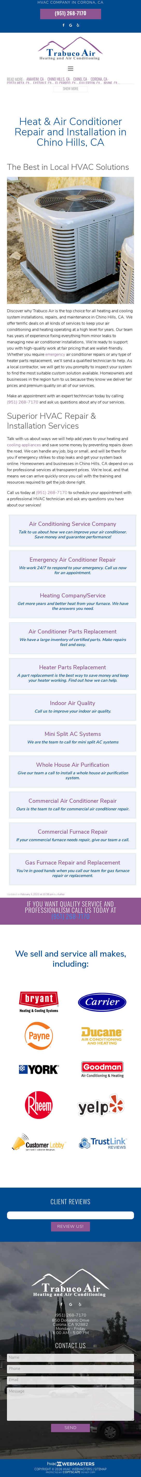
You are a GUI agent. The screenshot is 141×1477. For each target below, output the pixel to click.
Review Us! (70, 1227)
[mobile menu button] (70, 68)
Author (61, 894)
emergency (55, 355)
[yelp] (77, 25)
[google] (70, 25)
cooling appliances (24, 445)
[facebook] (63, 25)
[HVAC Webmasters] (70, 1465)
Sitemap (100, 1469)
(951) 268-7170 (70, 14)
